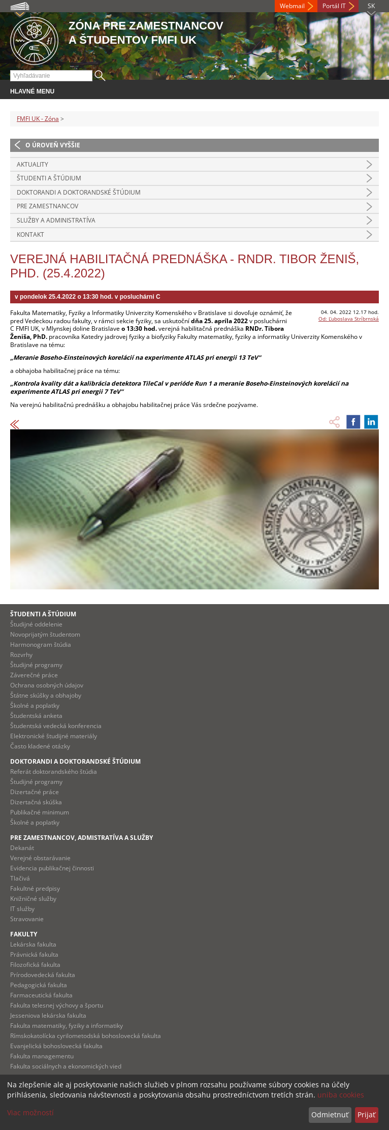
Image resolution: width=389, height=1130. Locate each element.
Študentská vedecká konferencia (56, 725)
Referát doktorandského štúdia (53, 771)
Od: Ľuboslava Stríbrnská (348, 318)
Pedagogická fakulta (38, 985)
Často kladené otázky (40, 746)
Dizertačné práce (34, 792)
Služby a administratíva (56, 220)
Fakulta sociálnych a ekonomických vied (65, 1066)
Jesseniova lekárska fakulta (48, 1015)
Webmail (292, 6)
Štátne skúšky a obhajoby (45, 695)
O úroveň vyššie (52, 145)
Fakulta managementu (42, 1056)
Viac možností (30, 1112)
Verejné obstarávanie (40, 858)
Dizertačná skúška (36, 802)
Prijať (366, 1114)
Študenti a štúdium (49, 178)
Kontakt (30, 234)
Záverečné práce (34, 675)
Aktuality (32, 164)
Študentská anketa (36, 715)
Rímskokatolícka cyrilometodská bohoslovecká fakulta (85, 1035)
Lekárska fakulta (33, 944)
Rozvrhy (21, 654)
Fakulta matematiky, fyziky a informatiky (66, 1025)
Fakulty (23, 934)
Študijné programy (36, 665)
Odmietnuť (329, 1114)
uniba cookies (340, 1095)
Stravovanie (27, 919)
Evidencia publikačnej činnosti (52, 868)
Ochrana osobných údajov (46, 685)
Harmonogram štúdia (40, 644)
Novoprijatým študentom (45, 634)
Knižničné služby (33, 898)
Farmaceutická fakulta (41, 995)
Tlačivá (20, 878)
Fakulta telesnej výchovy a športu (56, 1005)
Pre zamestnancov (47, 206)
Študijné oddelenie (36, 624)
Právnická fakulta (34, 954)
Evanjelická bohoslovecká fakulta (56, 1046)
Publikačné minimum (39, 812)
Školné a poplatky (34, 705)
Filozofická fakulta (35, 964)
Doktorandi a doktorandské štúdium (79, 192)
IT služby (22, 908)
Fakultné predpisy (35, 888)
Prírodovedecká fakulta (42, 974)
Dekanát (22, 847)
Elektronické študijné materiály (53, 736)
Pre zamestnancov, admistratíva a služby (81, 837)
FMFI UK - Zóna (38, 118)
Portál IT (334, 6)
